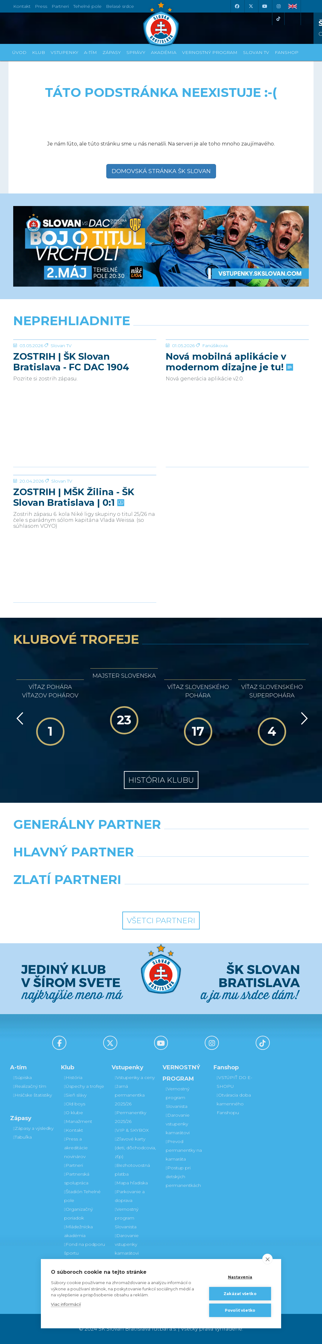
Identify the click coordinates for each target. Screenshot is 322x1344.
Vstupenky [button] (64, 52)
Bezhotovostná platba (132, 1169)
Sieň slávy (75, 1095)
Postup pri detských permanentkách (183, 1176)
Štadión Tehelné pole (82, 1196)
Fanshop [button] (286, 52)
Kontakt (73, 1130)
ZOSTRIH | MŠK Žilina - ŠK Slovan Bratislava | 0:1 (73, 544)
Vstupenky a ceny (135, 1077)
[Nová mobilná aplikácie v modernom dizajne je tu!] (237, 363)
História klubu (161, 780)
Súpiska (22, 1077)
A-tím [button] (90, 52)
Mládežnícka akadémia (78, 1231)
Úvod (19, 52)
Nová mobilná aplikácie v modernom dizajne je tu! (229, 409)
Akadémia (163, 52)
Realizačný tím (29, 1086)
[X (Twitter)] (250, 6)
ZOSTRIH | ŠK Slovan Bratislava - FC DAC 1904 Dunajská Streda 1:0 (71, 409)
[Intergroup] (123, 896)
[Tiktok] (278, 19)
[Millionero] (212, 868)
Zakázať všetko (240, 1293)
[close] (267, 1259)
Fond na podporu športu (84, 1248)
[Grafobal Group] (199, 896)
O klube (73, 1112)
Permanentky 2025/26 (130, 1117)
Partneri (73, 1165)
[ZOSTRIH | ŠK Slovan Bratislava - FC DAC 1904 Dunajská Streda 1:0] (84, 363)
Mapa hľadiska (131, 1183)
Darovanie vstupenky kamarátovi (127, 1244)
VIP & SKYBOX (132, 1130)
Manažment (78, 1121)
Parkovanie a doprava (130, 1196)
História (73, 1077)
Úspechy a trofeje (84, 1086)
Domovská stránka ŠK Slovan (161, 171)
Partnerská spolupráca (76, 1178)
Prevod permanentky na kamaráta (184, 1150)
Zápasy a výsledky (33, 1128)
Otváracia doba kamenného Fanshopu (234, 1103)
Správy (135, 52)
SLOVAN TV (256, 52)
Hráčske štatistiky (32, 1095)
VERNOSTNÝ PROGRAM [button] (209, 52)
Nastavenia (240, 1277)
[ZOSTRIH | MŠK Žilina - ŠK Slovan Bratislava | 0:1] (84, 498)
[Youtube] (264, 6)
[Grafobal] (110, 868)
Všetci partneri (161, 920)
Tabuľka (22, 1137)
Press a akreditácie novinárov (76, 1147)
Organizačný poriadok (78, 1213)
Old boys (74, 1104)
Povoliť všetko (240, 1310)
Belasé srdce (120, 6)
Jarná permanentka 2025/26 (130, 1095)
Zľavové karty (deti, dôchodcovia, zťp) (135, 1147)
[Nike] (161, 840)
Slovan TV (61, 392)
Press (41, 6)
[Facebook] (236, 6)
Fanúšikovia (215, 392)
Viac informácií (66, 1304)
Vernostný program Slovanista (126, 1218)
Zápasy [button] (112, 52)
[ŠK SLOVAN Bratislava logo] (161, 23)
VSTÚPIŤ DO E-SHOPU (234, 1082)
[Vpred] (303, 718)
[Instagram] (278, 6)
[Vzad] (18, 718)
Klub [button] (38, 52)
